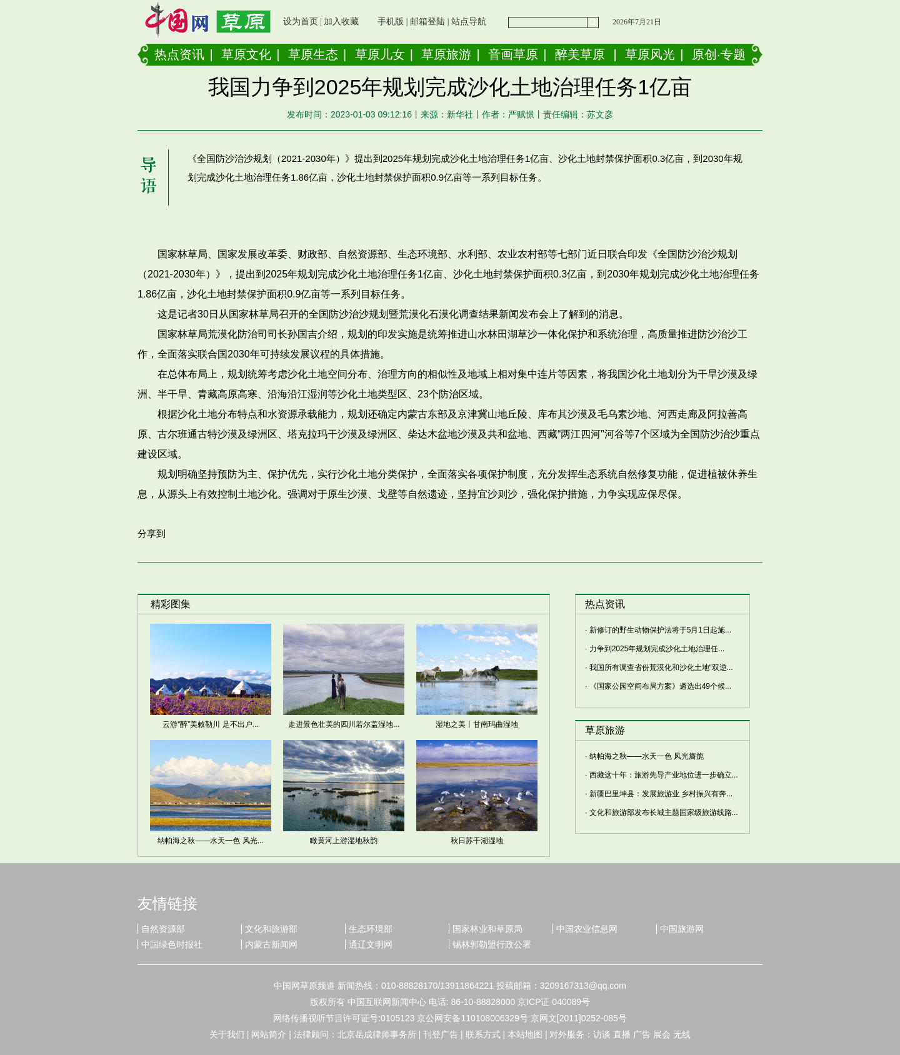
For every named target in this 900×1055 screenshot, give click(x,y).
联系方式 (483, 1034)
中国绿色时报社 (171, 944)
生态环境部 (370, 929)
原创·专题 (719, 54)
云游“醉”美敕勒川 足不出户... (210, 724)
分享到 (152, 533)
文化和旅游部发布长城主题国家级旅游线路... (663, 812)
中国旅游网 (682, 929)
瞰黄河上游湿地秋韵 (344, 840)
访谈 (602, 1034)
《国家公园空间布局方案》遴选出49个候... (660, 686)
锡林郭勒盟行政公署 (491, 944)
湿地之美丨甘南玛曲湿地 (477, 724)
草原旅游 (446, 54)
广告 (642, 1034)
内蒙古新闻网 (271, 944)
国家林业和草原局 (487, 929)
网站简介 (268, 1034)
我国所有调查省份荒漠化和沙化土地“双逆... (661, 667)
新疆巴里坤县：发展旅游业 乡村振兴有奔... (660, 793)
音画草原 (513, 54)
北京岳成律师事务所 (377, 1034)
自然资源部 (163, 929)
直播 (622, 1034)
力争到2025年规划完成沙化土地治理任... (657, 648)
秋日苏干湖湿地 (477, 840)
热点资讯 (179, 54)
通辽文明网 (370, 944)
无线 (682, 1034)
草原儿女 (380, 54)
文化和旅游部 (271, 929)
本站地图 (525, 1034)
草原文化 (246, 54)
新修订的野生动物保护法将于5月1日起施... (660, 630)
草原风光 (650, 54)
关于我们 (226, 1034)
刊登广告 (440, 1034)
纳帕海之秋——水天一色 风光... (210, 840)
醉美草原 (580, 54)
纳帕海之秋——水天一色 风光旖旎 (646, 756)
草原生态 (313, 54)
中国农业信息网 (587, 929)
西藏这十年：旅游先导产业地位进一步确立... (663, 775)
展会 (662, 1034)
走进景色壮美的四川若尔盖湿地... (343, 724)
